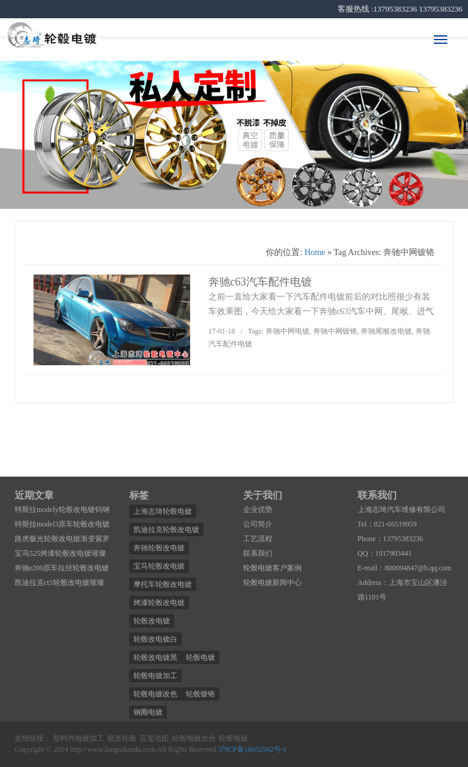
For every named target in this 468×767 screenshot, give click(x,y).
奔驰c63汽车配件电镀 (260, 282)
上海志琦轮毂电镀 (162, 511)
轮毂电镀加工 (155, 675)
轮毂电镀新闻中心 (272, 582)
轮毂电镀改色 (155, 694)
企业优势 (257, 509)
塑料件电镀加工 (78, 738)
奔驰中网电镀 (288, 331)
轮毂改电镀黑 (155, 657)
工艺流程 (257, 538)
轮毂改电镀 (151, 621)
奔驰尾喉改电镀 (386, 331)
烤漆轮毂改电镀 (159, 602)
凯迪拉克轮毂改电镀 (166, 529)
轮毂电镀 (200, 657)
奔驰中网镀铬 (335, 331)
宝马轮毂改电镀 (159, 566)
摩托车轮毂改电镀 (162, 584)
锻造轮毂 (121, 738)
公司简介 (257, 524)
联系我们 (257, 553)
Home (315, 252)
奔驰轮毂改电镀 (159, 548)
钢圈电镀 (148, 712)
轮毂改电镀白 (155, 639)
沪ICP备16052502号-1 (252, 749)
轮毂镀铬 (200, 694)
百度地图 (154, 738)
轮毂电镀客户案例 (272, 568)
